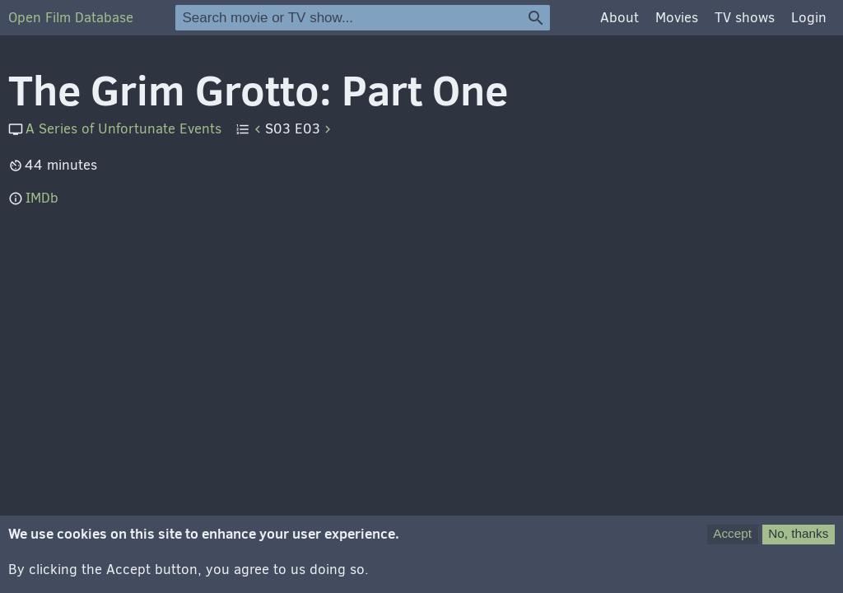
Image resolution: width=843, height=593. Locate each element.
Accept (732, 536)
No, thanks (798, 536)
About (619, 17)
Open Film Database (70, 17)
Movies (676, 17)
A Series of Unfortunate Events (123, 128)
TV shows (745, 17)
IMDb (42, 198)
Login (809, 17)
